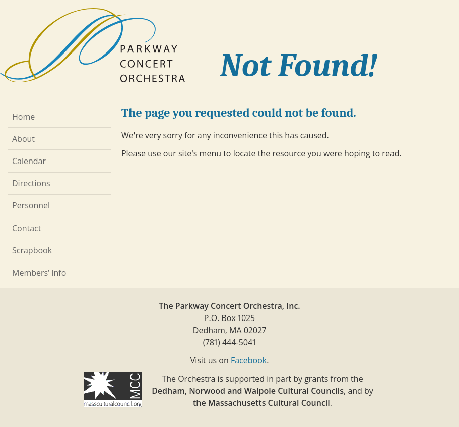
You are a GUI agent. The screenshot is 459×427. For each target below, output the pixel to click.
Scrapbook (32, 250)
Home (23, 116)
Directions (31, 183)
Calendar (29, 161)
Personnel (31, 205)
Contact (26, 228)
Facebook (249, 360)
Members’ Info (39, 272)
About (23, 138)
